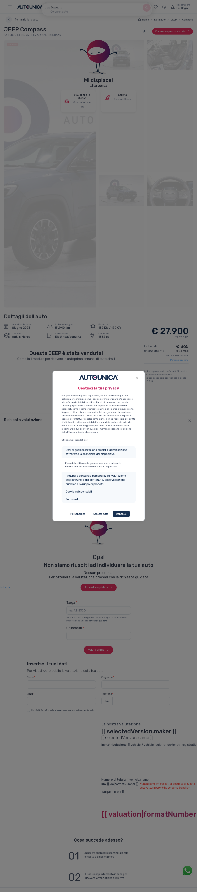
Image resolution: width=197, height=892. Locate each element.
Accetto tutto (100, 513)
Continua (121, 513)
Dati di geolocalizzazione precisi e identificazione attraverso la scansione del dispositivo (96, 452)
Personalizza (77, 513)
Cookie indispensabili (79, 491)
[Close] (137, 377)
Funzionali (72, 499)
